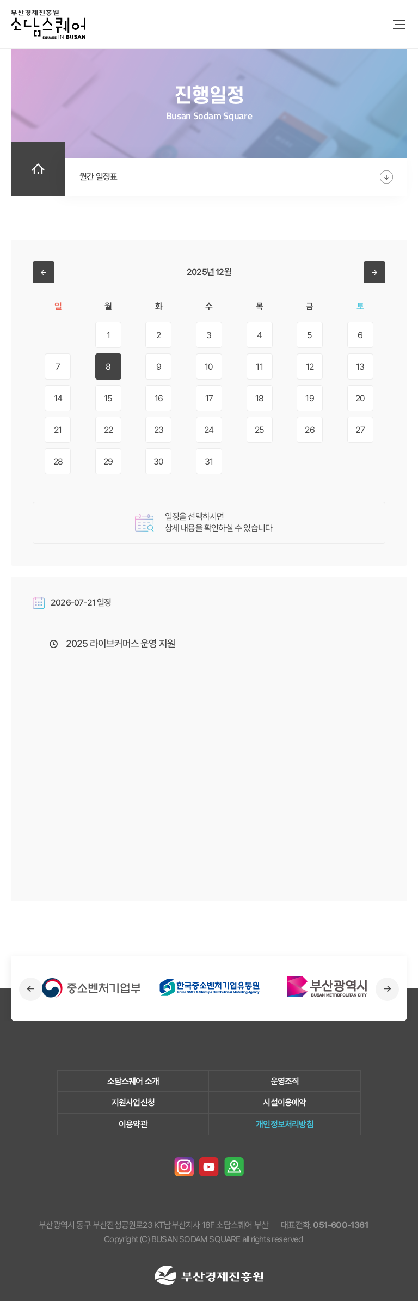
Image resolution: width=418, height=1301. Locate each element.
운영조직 (285, 1081)
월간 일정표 (98, 177)
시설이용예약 (284, 1102)
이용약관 (133, 1124)
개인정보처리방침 (285, 1124)
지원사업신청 (133, 1102)
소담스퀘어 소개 (133, 1081)
